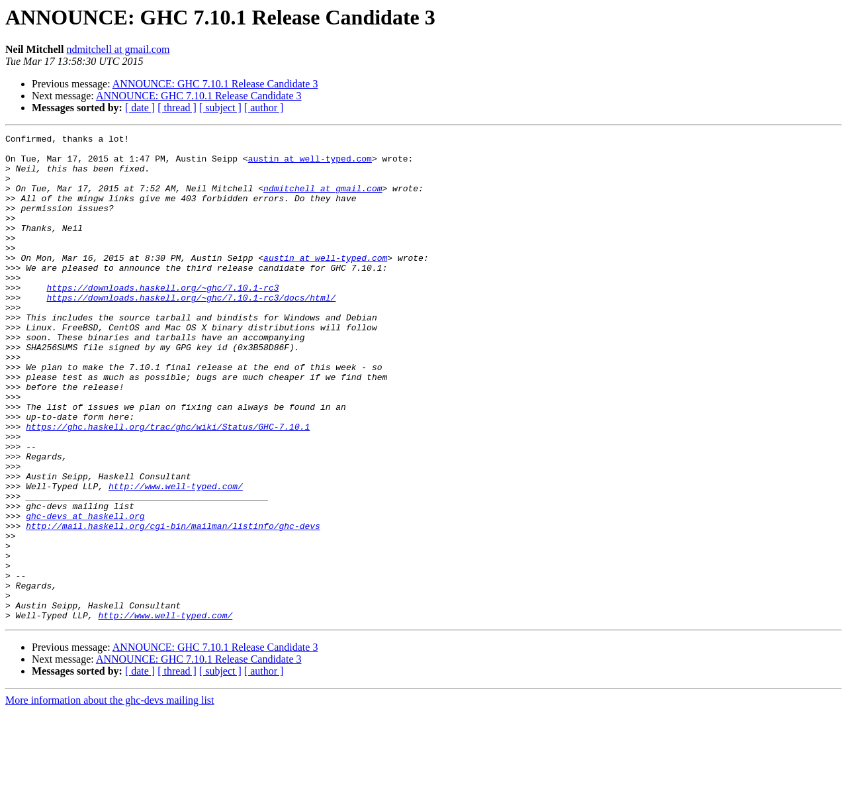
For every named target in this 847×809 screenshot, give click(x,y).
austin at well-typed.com (310, 164)
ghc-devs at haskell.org (85, 593)
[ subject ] (220, 107)
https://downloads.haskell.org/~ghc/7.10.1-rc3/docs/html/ (190, 331)
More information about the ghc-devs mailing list (109, 797)
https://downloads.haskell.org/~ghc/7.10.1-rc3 (162, 319)
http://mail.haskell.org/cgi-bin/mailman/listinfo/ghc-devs (173, 605)
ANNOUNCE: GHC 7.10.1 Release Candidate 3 (215, 83)
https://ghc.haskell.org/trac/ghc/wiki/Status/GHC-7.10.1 (168, 486)
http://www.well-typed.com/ (176, 557)
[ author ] (264, 107)
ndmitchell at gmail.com (117, 49)
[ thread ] (177, 107)
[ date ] (140, 107)
